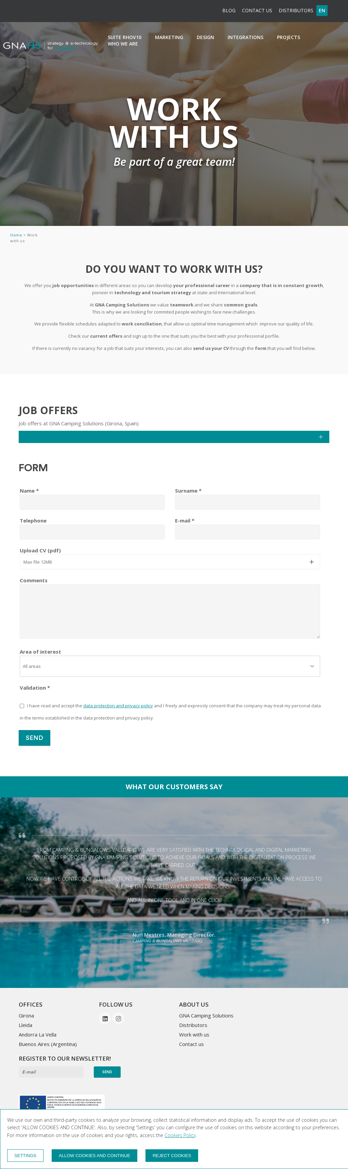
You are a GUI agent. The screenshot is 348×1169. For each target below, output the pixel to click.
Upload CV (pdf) (40, 550)
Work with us (194, 1034)
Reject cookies (172, 1155)
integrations (245, 37)
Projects (288, 37)
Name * (29, 490)
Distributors (296, 10)
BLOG (229, 10)
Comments (34, 580)
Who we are (123, 43)
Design (205, 37)
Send (34, 738)
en (322, 10)
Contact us (257, 10)
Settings (25, 1155)
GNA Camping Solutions (206, 1015)
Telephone (33, 520)
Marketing (169, 37)
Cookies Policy (180, 1135)
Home (16, 234)
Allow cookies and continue (94, 1155)
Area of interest (40, 651)
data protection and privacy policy (118, 706)
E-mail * (184, 520)
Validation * (35, 687)
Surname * (188, 490)
